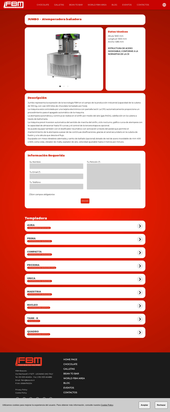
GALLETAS (59, 5)
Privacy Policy (21, 390)
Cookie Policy (21, 393)
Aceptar (144, 405)
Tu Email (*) (35, 172)
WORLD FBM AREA (97, 5)
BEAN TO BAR (76, 5)
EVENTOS (127, 5)
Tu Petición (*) (93, 162)
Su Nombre (35, 162)
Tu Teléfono (35, 182)
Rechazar (161, 405)
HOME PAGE (70, 359)
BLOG (114, 5)
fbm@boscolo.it (28, 380)
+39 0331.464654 (25, 377)
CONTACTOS (143, 5)
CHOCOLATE (43, 5)
